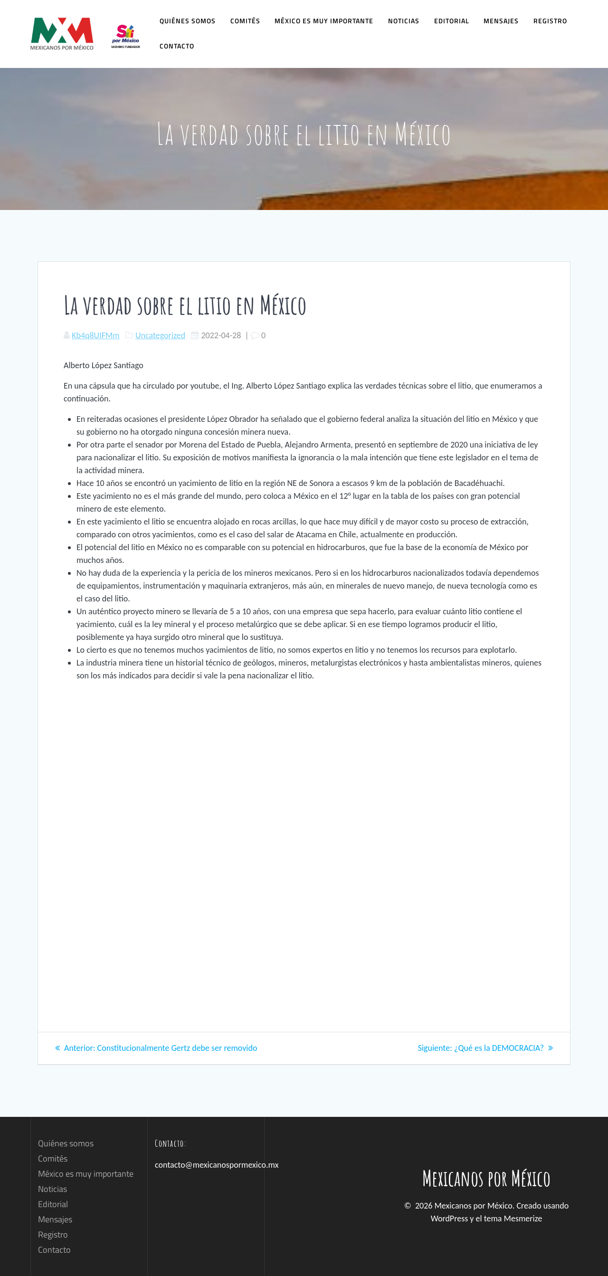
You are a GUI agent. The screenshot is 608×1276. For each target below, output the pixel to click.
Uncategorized (160, 335)
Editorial (451, 21)
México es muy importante (324, 21)
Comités (245, 21)
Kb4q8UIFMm (96, 335)
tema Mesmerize (513, 1218)
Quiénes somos (188, 21)
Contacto (177, 46)
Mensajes (501, 21)
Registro (550, 21)
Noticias (403, 21)
